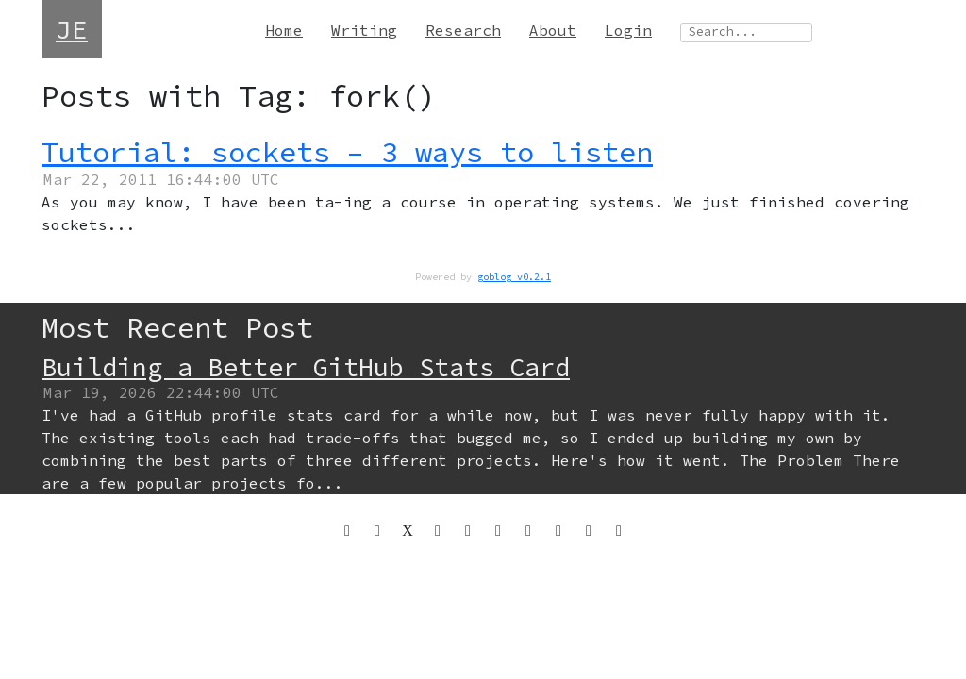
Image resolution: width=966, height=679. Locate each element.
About (552, 30)
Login (628, 30)
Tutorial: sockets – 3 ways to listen (347, 152)
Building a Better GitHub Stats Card (306, 367)
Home (284, 30)
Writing (364, 30)
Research (463, 30)
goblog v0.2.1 (514, 277)
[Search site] (746, 32)
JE (72, 29)
